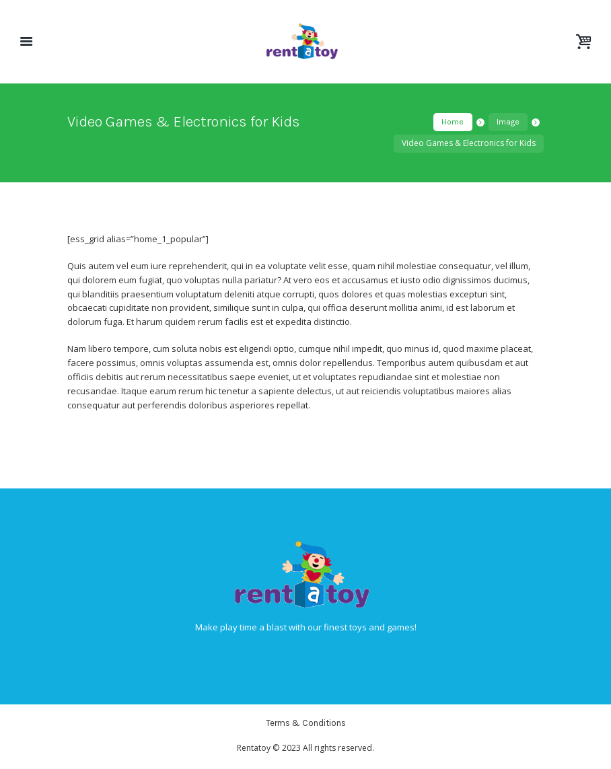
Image (508, 121)
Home (452, 121)
